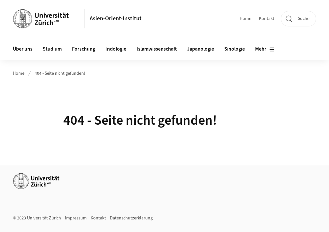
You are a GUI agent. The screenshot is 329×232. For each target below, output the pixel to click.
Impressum (76, 218)
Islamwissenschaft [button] (157, 49)
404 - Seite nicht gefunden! (60, 73)
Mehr (264, 49)
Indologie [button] (115, 49)
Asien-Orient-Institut (116, 19)
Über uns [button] (22, 49)
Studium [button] (52, 49)
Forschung (83, 49)
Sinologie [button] (234, 49)
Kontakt (266, 18)
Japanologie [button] (200, 49)
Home (245, 18)
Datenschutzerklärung (131, 218)
